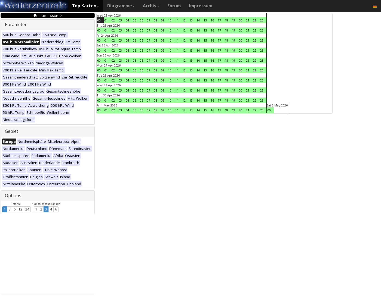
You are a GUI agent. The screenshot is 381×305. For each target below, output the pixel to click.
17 (219, 20)
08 (155, 20)
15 (205, 20)
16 (212, 20)
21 (247, 20)
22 (254, 20)
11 (177, 20)
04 (127, 20)
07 (148, 20)
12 (20, 209)
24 (27, 209)
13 (191, 20)
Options (13, 196)
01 (106, 20)
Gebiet (11, 131)
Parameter (16, 24)
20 (240, 20)
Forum (174, 6)
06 (141, 20)
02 (113, 20)
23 (261, 20)
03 (120, 20)
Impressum (200, 6)
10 (169, 20)
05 (134, 20)
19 (233, 20)
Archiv (151, 6)
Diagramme (121, 6)
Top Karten (85, 6)
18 (226, 20)
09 (162, 20)
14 (198, 20)
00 (99, 20)
